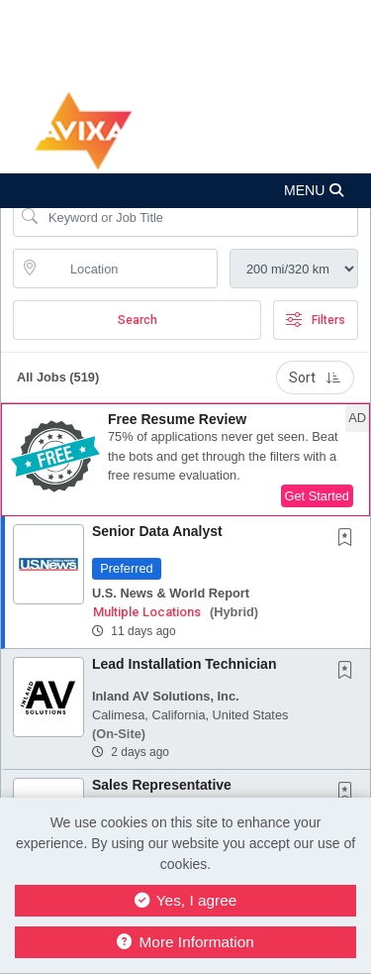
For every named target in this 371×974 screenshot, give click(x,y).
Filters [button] (315, 320)
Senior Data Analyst (157, 531)
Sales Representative (162, 785)
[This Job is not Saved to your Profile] (349, 539)
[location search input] (129, 268)
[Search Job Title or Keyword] (199, 217)
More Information (185, 941)
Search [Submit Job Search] (137, 320)
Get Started (317, 495)
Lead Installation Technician (184, 664)
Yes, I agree (186, 900)
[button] (185, 190)
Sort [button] (315, 377)
